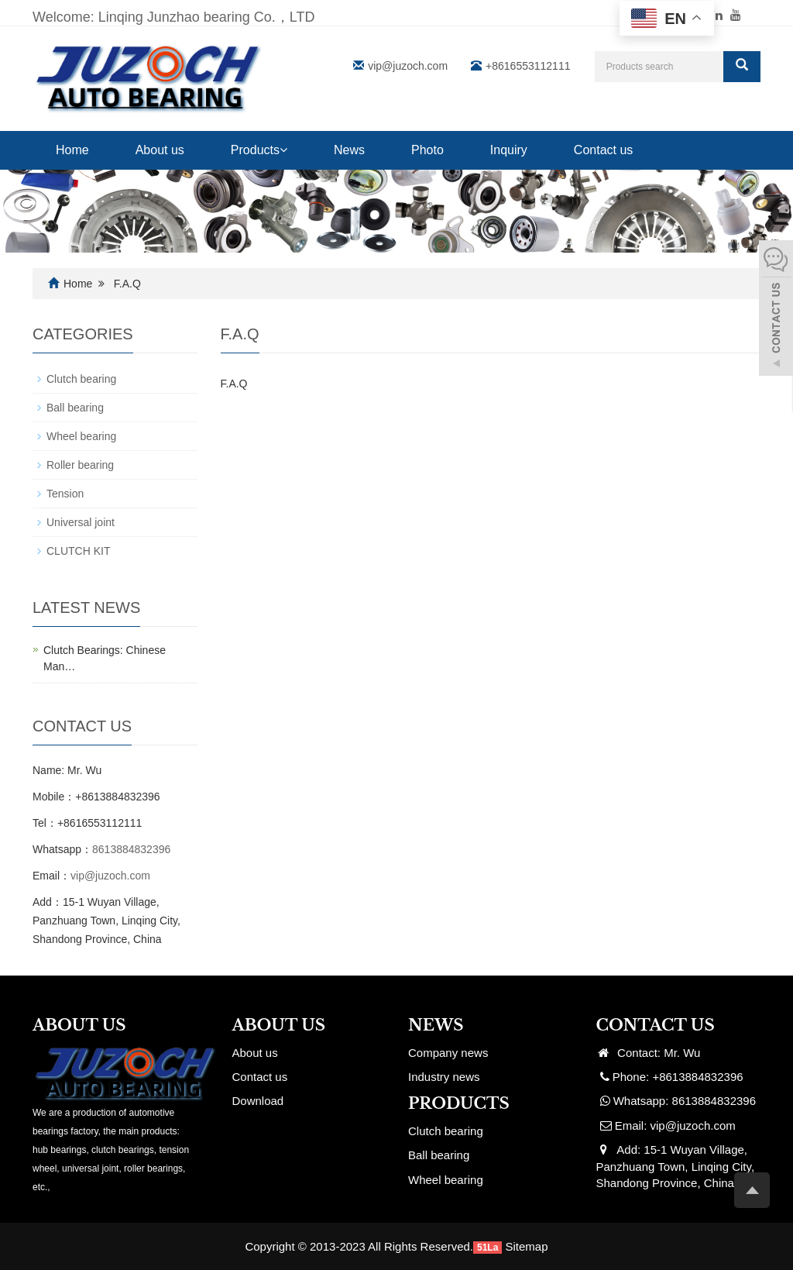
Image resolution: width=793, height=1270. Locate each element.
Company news (448, 1052)
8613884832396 (131, 849)
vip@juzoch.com (408, 66)
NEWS (436, 1025)
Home (72, 150)
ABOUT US (279, 1025)
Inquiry (508, 150)
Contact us (603, 150)
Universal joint (80, 522)
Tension (65, 493)
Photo (427, 150)
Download (258, 1100)
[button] (283, 150)
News (349, 150)
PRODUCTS (459, 1103)
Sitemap (527, 1246)
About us (160, 150)
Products (259, 150)
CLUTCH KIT (78, 551)
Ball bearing (75, 407)
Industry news (444, 1076)
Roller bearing (80, 465)
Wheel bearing (81, 436)
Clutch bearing (81, 379)
